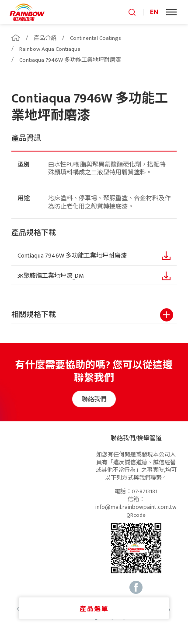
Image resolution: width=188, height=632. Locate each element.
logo (27, 12)
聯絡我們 (98, 399)
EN (154, 12)
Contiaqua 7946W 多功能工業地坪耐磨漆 (70, 60)
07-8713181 (144, 492)
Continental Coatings (95, 38)
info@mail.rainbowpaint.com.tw (136, 507)
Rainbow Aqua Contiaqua (49, 49)
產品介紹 (45, 38)
